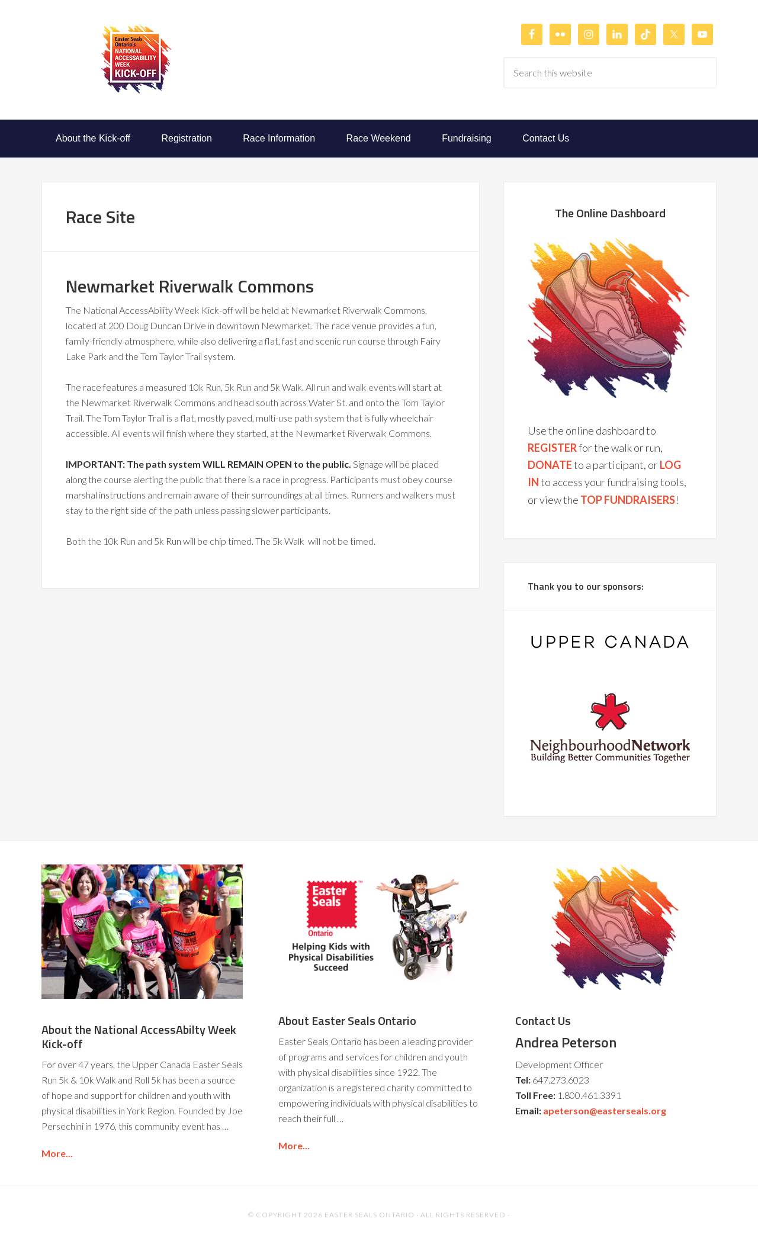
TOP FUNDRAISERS (627, 499)
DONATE (550, 464)
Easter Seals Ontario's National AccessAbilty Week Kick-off (136, 59)
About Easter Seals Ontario (347, 1020)
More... (57, 1153)
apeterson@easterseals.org (604, 1110)
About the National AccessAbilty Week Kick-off (138, 1036)
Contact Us (543, 1020)
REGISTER (552, 447)
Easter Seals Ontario (370, 1214)
